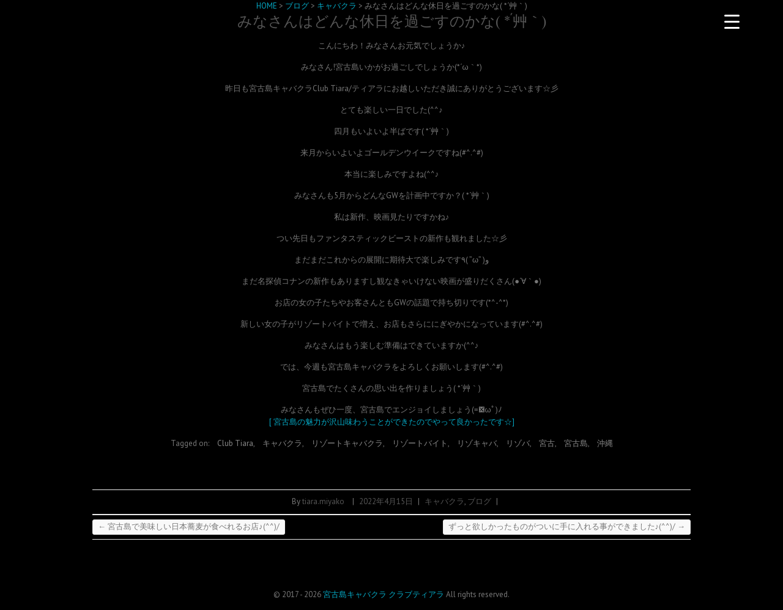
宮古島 (576, 443)
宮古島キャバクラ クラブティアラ (383, 594)
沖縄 (605, 443)
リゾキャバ (477, 443)
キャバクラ (282, 443)
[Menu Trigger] (731, 21)
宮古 (547, 443)
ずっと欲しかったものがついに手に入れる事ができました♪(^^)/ (567, 526)
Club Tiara (235, 443)
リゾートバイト (420, 443)
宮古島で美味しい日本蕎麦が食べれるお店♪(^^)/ (189, 526)
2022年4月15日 (386, 501)
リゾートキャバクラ (347, 443)
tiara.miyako (323, 501)
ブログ (479, 501)
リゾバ (518, 443)
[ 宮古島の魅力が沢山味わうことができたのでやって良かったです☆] (391, 422)
